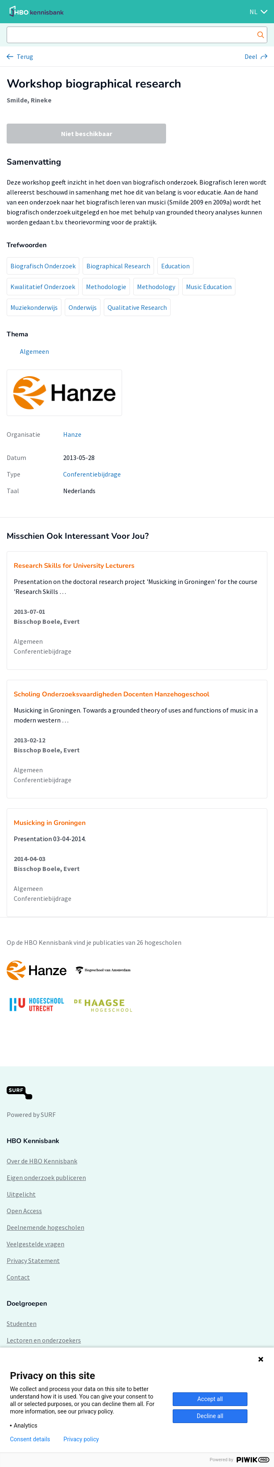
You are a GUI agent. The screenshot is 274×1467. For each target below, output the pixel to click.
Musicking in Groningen (50, 822)
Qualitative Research (137, 307)
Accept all (210, 1399)
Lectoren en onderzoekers (44, 1340)
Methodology (156, 286)
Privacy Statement (33, 1260)
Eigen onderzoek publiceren (46, 1177)
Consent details (30, 1439)
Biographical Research (118, 266)
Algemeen (28, 641)
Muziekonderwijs (34, 307)
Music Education (209, 286)
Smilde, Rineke (29, 100)
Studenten (22, 1323)
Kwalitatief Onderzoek (42, 286)
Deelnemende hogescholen (45, 1227)
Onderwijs (82, 307)
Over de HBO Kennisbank (42, 1161)
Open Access (24, 1211)
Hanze (72, 434)
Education (175, 266)
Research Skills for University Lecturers (74, 565)
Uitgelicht (21, 1194)
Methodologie (106, 286)
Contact (18, 1277)
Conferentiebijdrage (92, 474)
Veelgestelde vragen (35, 1244)
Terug (25, 56)
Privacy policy (81, 1439)
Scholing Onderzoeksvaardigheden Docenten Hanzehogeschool (111, 694)
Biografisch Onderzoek (43, 266)
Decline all (210, 1416)
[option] (137, 990)
